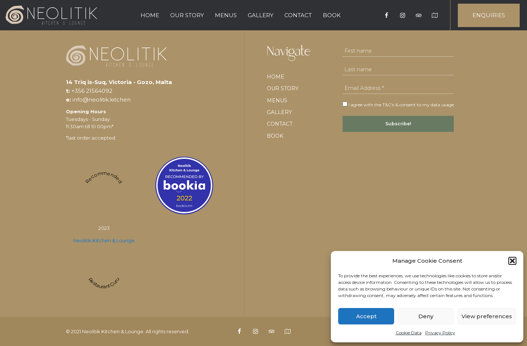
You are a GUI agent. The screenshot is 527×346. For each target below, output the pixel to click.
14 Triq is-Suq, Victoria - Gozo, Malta (119, 82)
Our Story (187, 15)
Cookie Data (409, 332)
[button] (512, 261)
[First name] (398, 51)
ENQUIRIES (488, 15)
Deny (425, 316)
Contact (298, 15)
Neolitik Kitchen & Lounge (104, 240)
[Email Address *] (398, 88)
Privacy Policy (440, 332)
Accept (366, 316)
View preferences (486, 316)
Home (150, 15)
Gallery (260, 15)
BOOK (332, 15)
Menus (226, 15)
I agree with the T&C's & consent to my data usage (398, 104)
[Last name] (398, 69)
